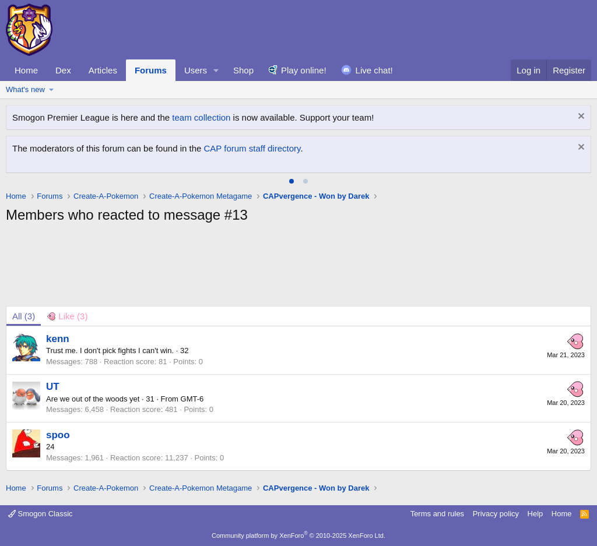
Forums (151, 70)
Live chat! (374, 70)
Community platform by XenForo (298, 535)
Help (535, 513)
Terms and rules (437, 513)
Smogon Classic (40, 513)
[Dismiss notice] (580, 117)
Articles (103, 70)
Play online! (303, 70)
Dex (63, 70)
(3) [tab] (23, 316)
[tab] (291, 181)
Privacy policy (496, 513)
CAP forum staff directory (252, 148)
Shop (243, 70)
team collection (201, 117)
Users (195, 70)
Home (26, 70)
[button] (216, 70)
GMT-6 (192, 398)
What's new (25, 89)
